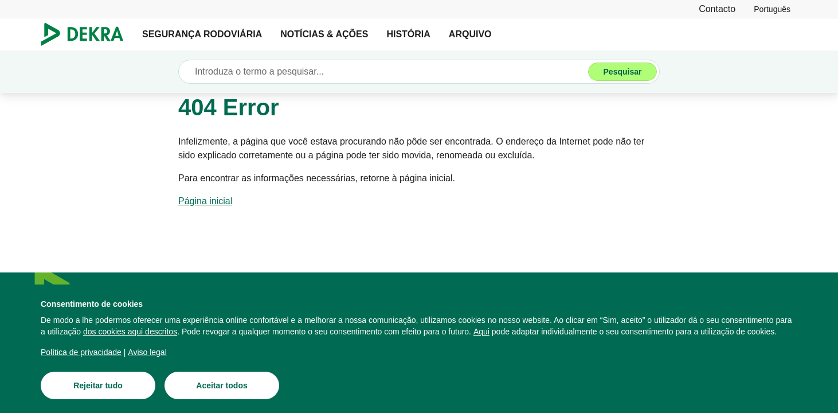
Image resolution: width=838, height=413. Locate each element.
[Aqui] (481, 331)
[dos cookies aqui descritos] (130, 331)
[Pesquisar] (622, 72)
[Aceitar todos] (222, 385)
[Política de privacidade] (81, 352)
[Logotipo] (87, 34)
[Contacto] (717, 9)
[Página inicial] (205, 201)
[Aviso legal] (147, 352)
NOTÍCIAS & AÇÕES (324, 34)
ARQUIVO (470, 34)
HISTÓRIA (408, 34)
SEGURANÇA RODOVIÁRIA (202, 34)
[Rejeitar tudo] (98, 385)
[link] (772, 9)
